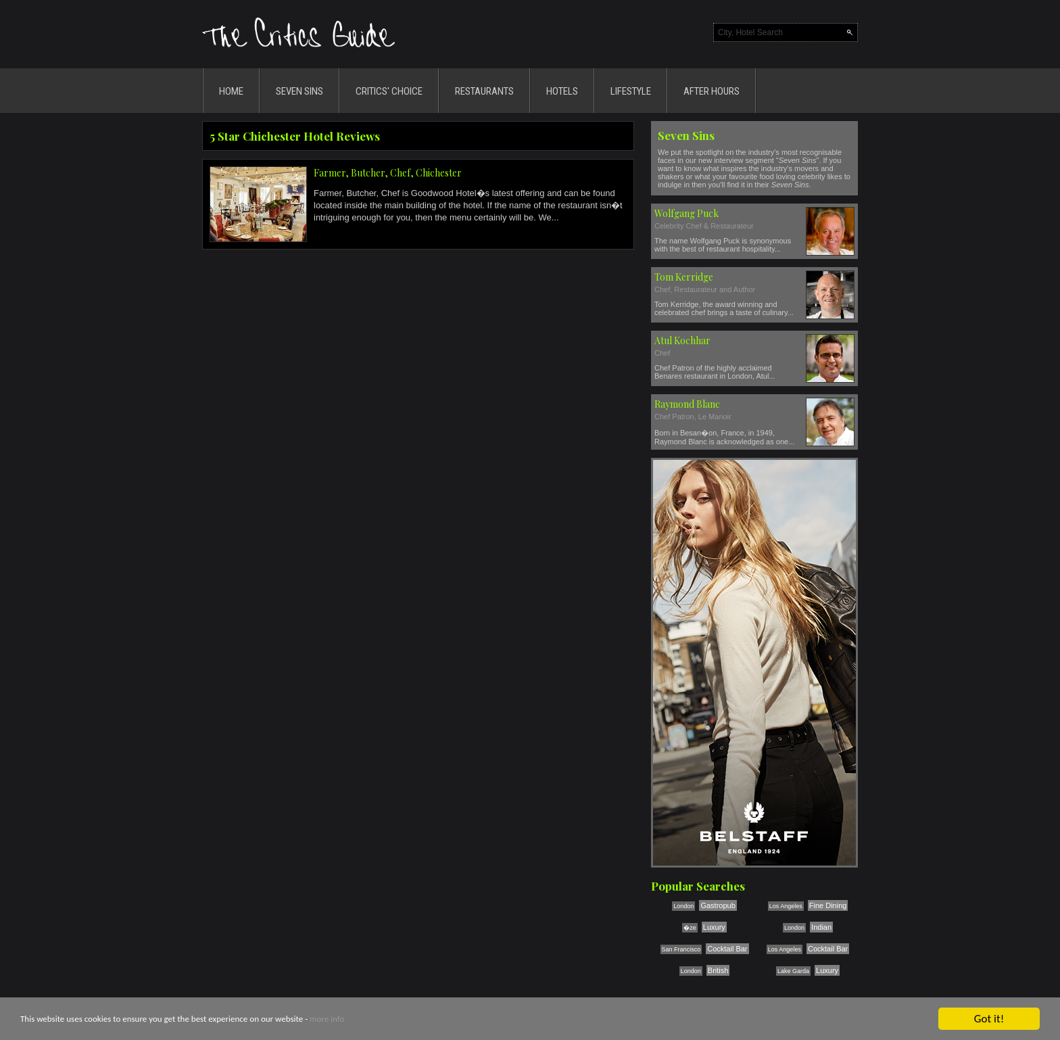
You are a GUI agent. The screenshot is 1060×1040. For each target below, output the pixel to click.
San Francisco (681, 949)
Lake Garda (793, 971)
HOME (231, 91)
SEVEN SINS (299, 91)
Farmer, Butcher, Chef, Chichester (388, 172)
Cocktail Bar (727, 949)
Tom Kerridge (683, 276)
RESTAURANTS (484, 91)
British (718, 970)
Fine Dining (828, 905)
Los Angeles (785, 906)
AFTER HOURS (711, 91)
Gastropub (717, 905)
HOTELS (562, 91)
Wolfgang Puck (686, 213)
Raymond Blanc (687, 404)
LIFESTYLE (630, 91)
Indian (821, 927)
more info (327, 1020)
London (683, 906)
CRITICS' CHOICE (389, 91)
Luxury (714, 927)
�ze (689, 927)
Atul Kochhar (682, 340)
